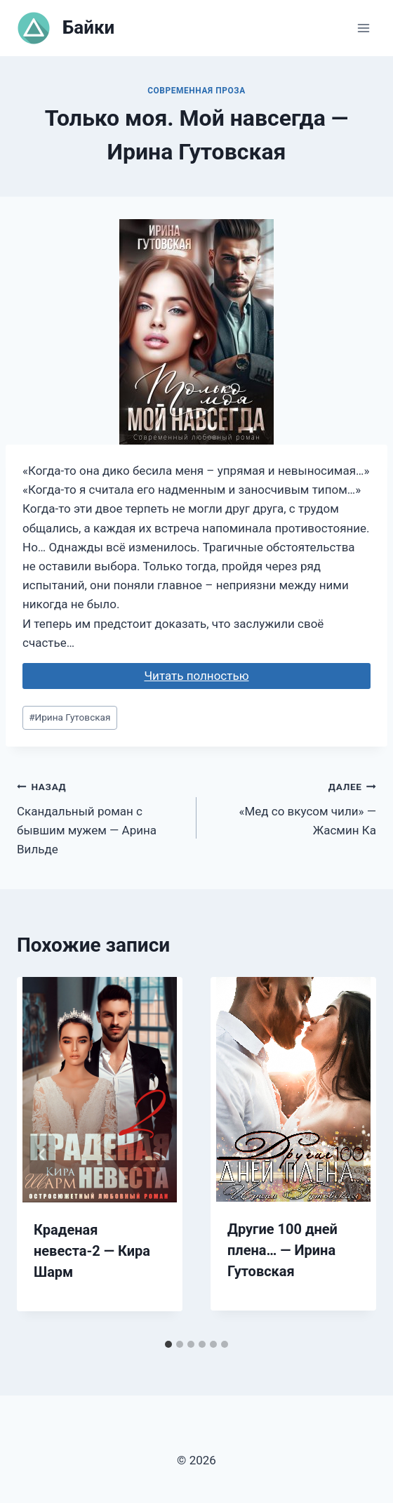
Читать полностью (196, 676)
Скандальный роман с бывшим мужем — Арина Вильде (101, 816)
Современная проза (196, 91)
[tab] (168, 1344)
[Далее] (351, 1155)
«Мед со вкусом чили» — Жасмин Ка (292, 807)
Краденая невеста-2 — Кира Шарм (92, 1250)
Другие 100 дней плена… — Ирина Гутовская (282, 1250)
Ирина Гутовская (69, 717)
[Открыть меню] (363, 28)
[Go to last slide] (42, 1155)
